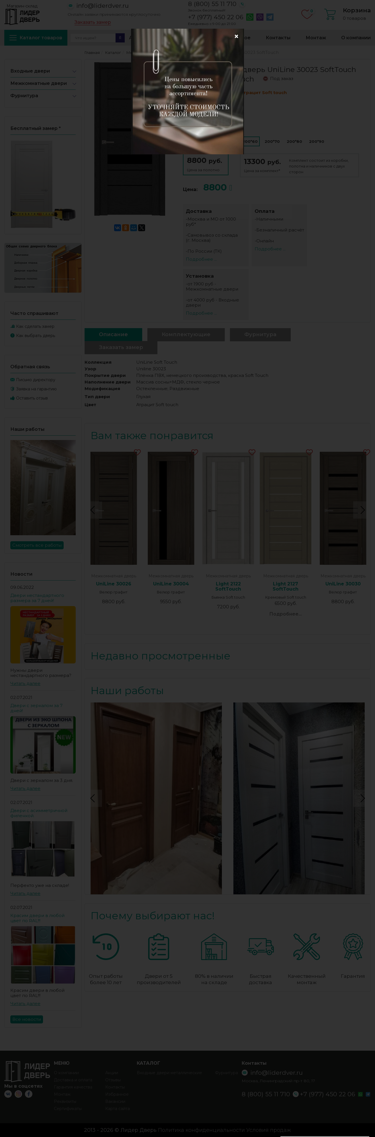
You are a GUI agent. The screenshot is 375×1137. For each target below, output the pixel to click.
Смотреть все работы (37, 545)
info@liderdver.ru (102, 5)
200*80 (294, 141)
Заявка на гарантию (36, 389)
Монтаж (316, 37)
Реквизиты (65, 1101)
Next (361, 510)
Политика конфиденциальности (201, 1130)
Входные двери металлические (169, 1072)
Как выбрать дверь (35, 335)
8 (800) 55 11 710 (212, 3)
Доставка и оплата (184, 37)
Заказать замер (93, 22)
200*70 (272, 141)
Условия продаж (268, 1130)
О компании (356, 37)
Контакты (278, 37)
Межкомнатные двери (38, 83)
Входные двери (30, 71)
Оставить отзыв (32, 398)
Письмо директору (35, 379)
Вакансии (115, 1101)
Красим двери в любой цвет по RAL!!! (37, 918)
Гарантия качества (73, 1087)
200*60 (250, 141)
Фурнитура (24, 95)
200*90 (316, 141)
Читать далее (25, 683)
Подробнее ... (201, 259)
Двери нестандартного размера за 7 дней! (37, 598)
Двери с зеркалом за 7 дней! (36, 708)
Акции (137, 37)
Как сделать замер (35, 326)
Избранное (237, 37)
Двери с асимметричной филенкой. (38, 813)
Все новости (26, 1019)
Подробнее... (285, 614)
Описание (113, 334)
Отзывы (113, 1080)
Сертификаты (68, 1108)
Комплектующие (186, 334)
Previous (93, 510)
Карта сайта (117, 1108)
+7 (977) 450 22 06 (215, 17)
